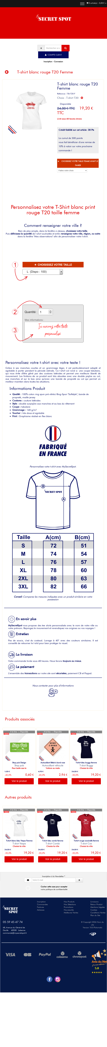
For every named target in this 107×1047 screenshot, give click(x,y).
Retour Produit (96, 904)
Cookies (93, 910)
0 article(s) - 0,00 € (96, 3)
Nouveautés (69, 910)
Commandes (42, 904)
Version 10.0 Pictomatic (92, 927)
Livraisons (94, 902)
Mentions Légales (97, 907)
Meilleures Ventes (71, 912)
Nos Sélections (70, 904)
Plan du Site (95, 915)
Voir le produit (19, 781)
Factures (40, 907)
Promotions (68, 907)
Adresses (40, 910)
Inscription (41, 902)
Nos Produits (69, 902)
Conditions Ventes (97, 912)
